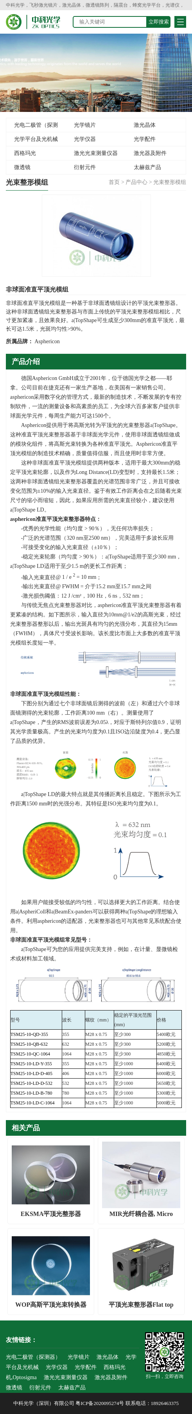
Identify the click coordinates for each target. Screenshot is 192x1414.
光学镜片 (85, 125)
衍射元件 (85, 167)
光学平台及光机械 (36, 139)
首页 (114, 182)
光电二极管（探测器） (32, 127)
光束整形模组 (169, 182)
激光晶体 (145, 125)
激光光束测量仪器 (96, 153)
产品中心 (136, 182)
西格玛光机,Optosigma (21, 155)
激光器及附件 (150, 153)
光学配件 (145, 139)
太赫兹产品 (147, 167)
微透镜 (22, 167)
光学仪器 (85, 139)
